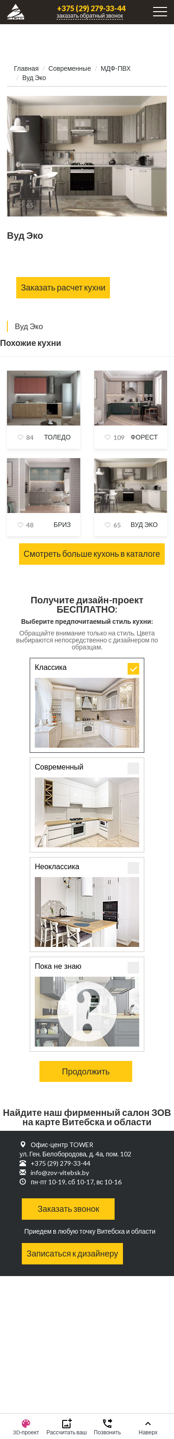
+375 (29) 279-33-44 (91, 8)
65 (29, 205)
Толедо (57, 437)
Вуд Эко (144, 524)
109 (118, 437)
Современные (69, 68)
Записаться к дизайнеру (72, 1253)
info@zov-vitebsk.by (60, 1172)
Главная (26, 68)
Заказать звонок (68, 1208)
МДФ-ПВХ (116, 68)
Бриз (62, 524)
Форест (144, 437)
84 (29, 437)
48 (29, 525)
